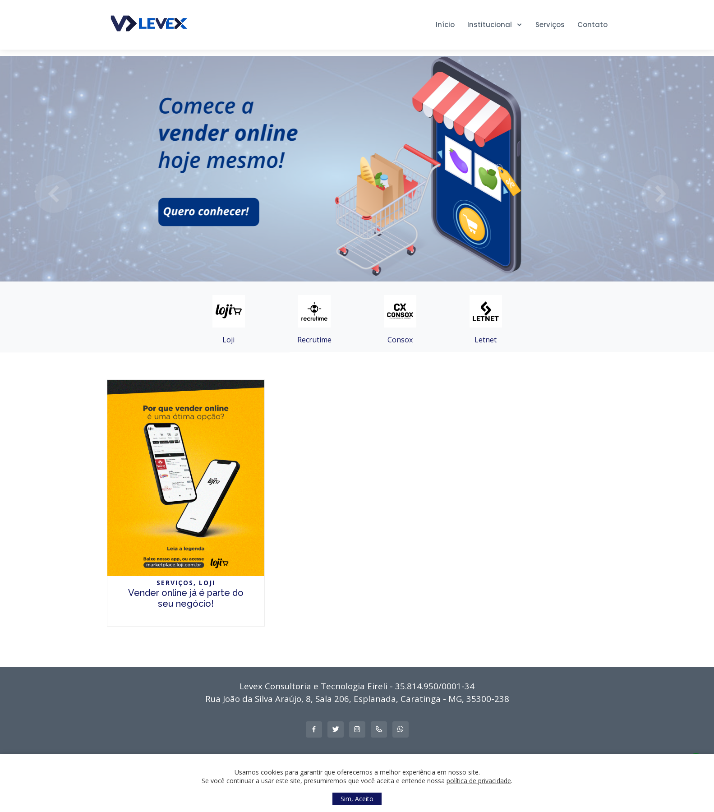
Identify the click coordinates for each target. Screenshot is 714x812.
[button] (53, 194)
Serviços (550, 24)
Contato (592, 24)
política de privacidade (479, 780)
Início (445, 24)
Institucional (490, 24)
